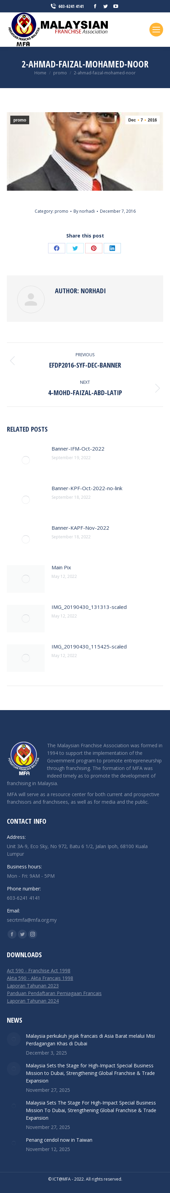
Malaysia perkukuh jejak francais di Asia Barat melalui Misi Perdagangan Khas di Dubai (90, 1040)
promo (19, 120)
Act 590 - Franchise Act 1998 (38, 970)
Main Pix (61, 567)
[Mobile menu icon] (156, 29)
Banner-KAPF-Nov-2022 (80, 527)
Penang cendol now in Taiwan (59, 1140)
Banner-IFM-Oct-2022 (78, 448)
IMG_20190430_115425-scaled (89, 646)
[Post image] (26, 460)
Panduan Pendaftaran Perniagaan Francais (54, 993)
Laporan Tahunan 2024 (33, 1000)
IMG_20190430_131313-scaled (89, 606)
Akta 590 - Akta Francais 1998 (40, 978)
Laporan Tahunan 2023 (33, 985)
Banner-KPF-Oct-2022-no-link (87, 488)
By (84, 211)
